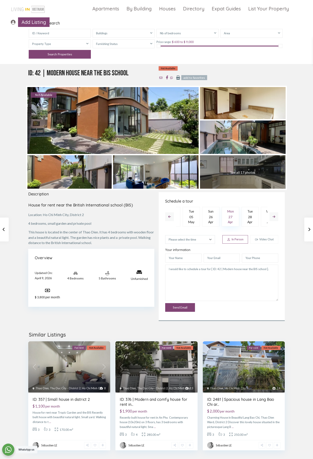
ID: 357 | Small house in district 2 (61, 399)
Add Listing (34, 22)
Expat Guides (226, 9)
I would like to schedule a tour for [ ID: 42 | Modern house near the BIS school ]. (221, 283)
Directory (193, 9)
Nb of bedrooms (170, 33)
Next (274, 216)
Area (227, 33)
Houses (167, 9)
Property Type (41, 44)
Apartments (105, 9)
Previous (169, 216)
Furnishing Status (107, 44)
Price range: (163, 41)
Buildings (101, 33)
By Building (139, 9)
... (50, 422)
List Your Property (268, 9)
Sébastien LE (49, 445)
